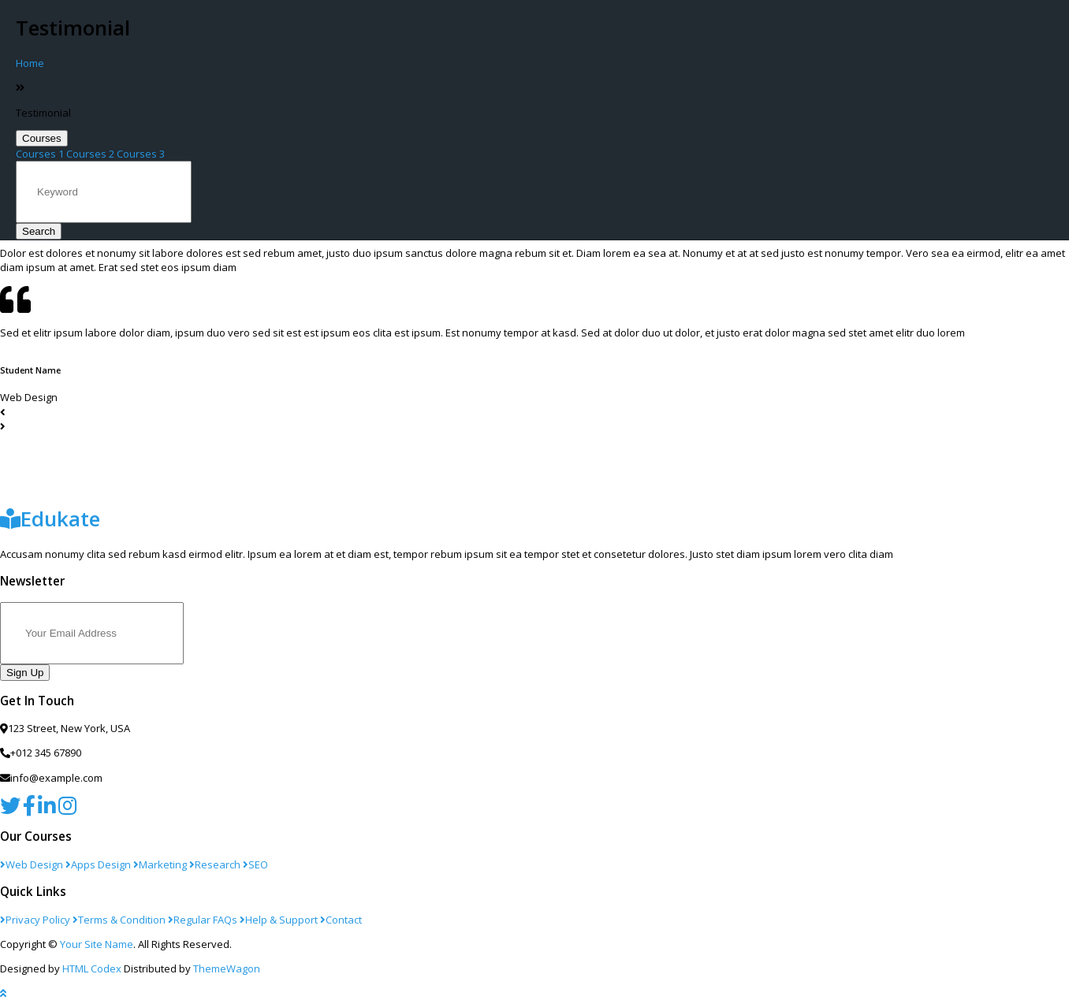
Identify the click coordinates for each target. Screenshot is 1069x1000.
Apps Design (98, 864)
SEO (255, 864)
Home (30, 63)
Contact (341, 920)
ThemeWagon (226, 968)
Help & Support (279, 920)
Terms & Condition (119, 920)
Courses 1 (40, 154)
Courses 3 (141, 154)
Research (214, 864)
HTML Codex (91, 968)
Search (38, 231)
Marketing (160, 864)
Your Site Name (96, 944)
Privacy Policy (35, 920)
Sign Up (24, 672)
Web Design (31, 864)
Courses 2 (90, 154)
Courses (41, 138)
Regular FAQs (202, 920)
